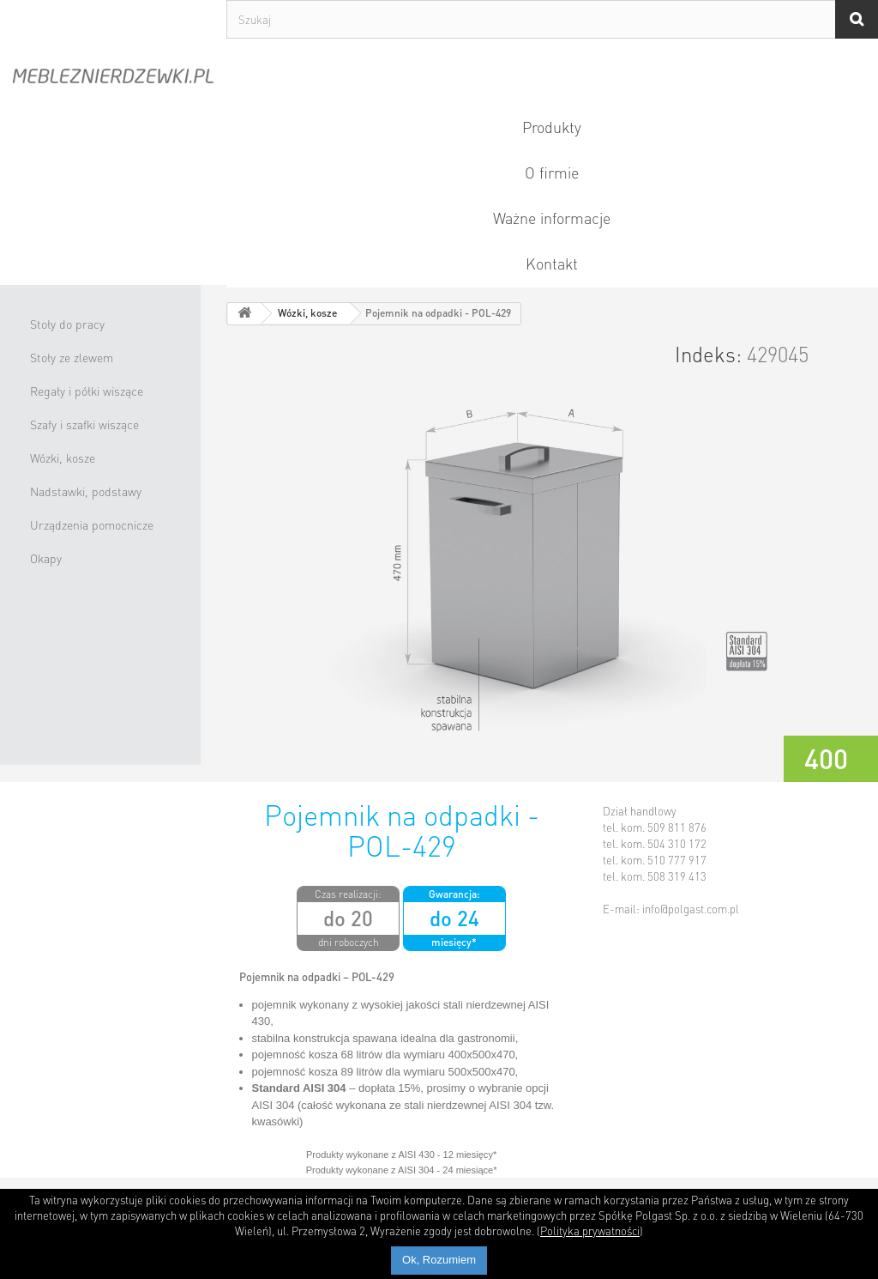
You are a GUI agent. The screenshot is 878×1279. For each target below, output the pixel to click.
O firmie (552, 172)
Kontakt (552, 263)
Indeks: (708, 354)
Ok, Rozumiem (439, 1259)
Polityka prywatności (590, 1230)
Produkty (551, 126)
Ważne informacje (551, 217)
